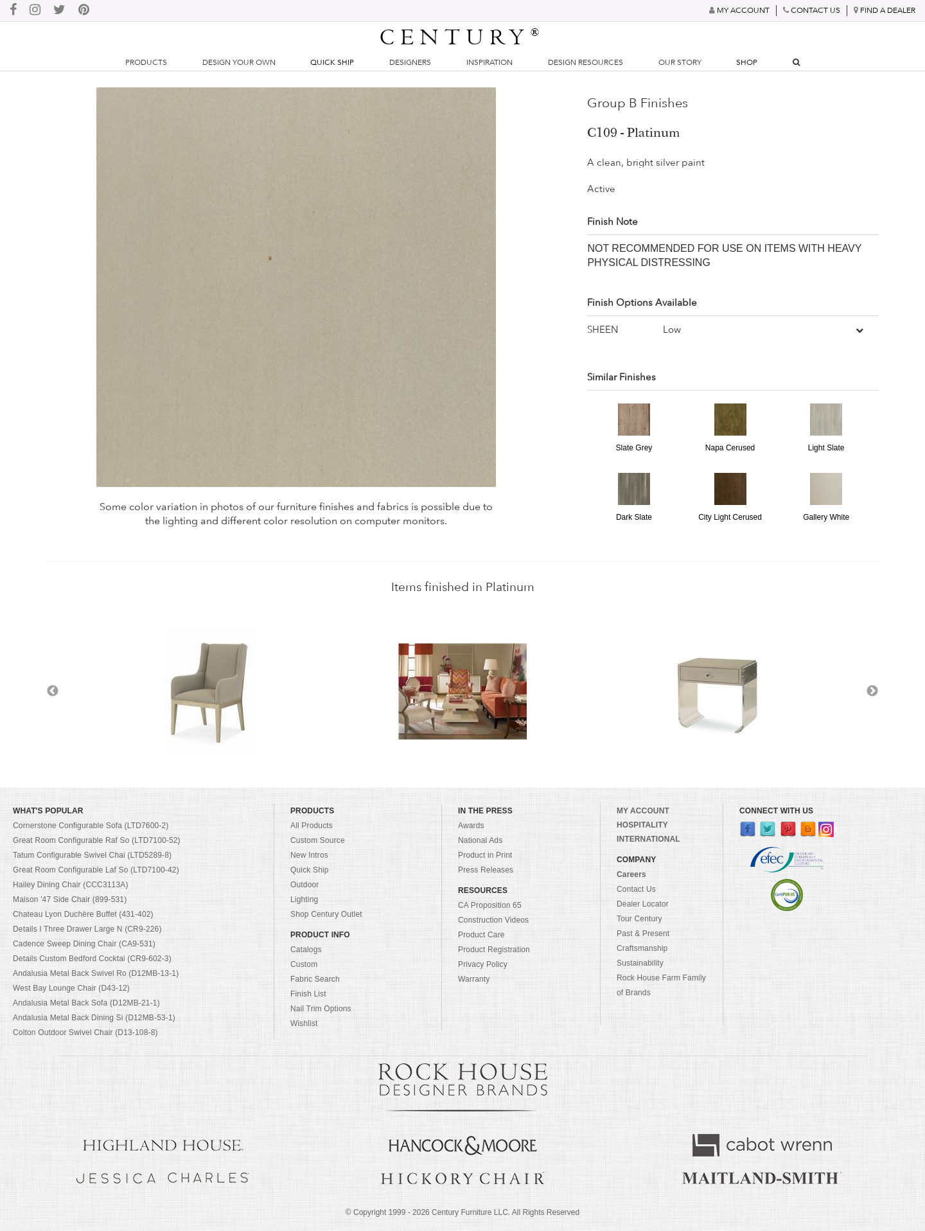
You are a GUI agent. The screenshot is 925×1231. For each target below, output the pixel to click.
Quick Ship (332, 62)
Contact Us (636, 889)
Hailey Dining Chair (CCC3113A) (70, 884)
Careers (631, 874)
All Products (311, 825)
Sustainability (640, 963)
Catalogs (306, 949)
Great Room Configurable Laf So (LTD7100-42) (96, 869)
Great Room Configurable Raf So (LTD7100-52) (97, 840)
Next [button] (872, 691)
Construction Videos (493, 920)
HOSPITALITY (642, 824)
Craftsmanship (642, 948)
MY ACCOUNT (643, 810)
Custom (303, 964)
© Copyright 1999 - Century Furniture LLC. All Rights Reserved (462, 1212)
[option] (462, 691)
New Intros (309, 855)
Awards (471, 825)
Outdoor (304, 884)
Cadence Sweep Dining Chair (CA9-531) (84, 943)
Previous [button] (52, 691)
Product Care (481, 934)
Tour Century (639, 918)
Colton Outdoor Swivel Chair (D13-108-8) (85, 1032)
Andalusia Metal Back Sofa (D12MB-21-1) (86, 1002)
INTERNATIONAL (648, 839)
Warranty (474, 979)
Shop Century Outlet (326, 914)
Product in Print (485, 855)
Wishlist (304, 1023)
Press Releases (485, 869)
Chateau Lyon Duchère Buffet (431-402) (83, 914)
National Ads (480, 840)
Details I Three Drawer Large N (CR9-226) (87, 929)
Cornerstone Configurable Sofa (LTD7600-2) (90, 825)
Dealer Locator (643, 903)
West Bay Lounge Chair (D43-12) (71, 988)
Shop (746, 62)
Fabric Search (315, 979)
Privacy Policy (482, 964)
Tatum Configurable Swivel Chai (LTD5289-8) (92, 855)
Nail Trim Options (320, 1008)
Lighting (304, 899)
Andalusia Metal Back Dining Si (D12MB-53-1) (94, 1017)
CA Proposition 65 (490, 905)
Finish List (308, 993)
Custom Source (317, 840)
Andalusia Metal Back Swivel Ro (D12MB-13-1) (96, 973)
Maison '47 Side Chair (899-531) (70, 899)
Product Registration (494, 949)
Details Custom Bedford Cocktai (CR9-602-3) (92, 958)
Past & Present (643, 933)
